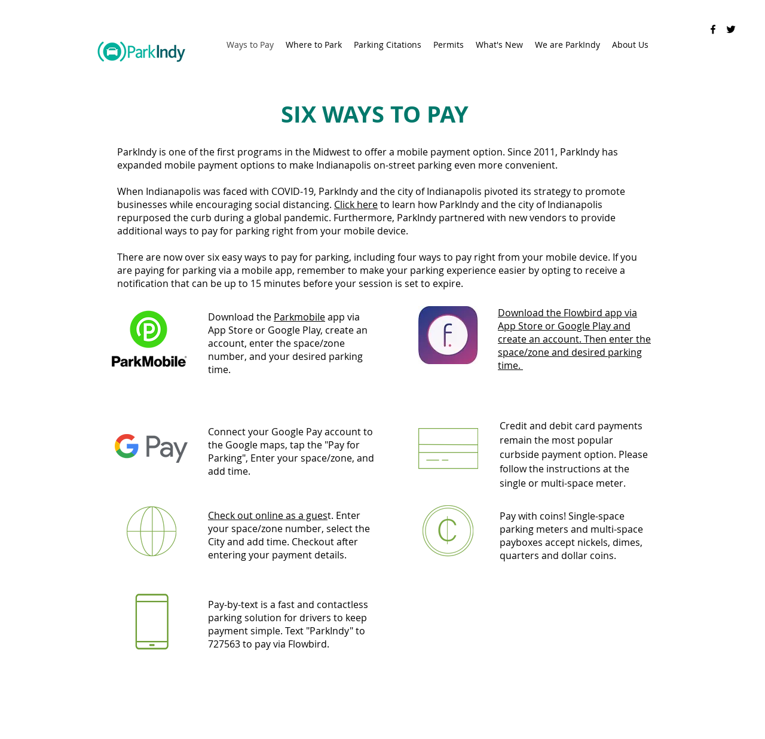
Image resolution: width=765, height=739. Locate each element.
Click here (356, 204)
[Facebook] (713, 29)
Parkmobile (299, 316)
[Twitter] (731, 29)
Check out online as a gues (268, 515)
